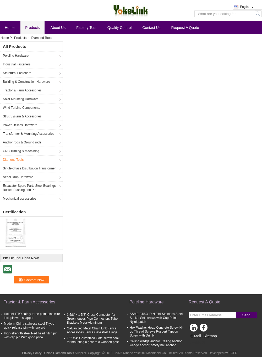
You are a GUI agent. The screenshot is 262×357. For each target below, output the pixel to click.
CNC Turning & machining (21, 151)
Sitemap (210, 336)
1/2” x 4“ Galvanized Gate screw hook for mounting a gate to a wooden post (93, 340)
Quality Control (119, 27)
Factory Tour (86, 27)
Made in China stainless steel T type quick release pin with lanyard (29, 325)
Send (246, 315)
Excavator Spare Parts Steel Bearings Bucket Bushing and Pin (29, 188)
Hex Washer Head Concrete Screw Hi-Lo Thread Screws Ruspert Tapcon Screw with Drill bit (156, 331)
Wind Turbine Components (21, 108)
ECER (233, 353)
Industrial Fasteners (16, 64)
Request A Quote (185, 27)
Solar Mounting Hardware (21, 99)
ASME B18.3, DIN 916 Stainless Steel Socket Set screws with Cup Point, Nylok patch (156, 318)
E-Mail (195, 336)
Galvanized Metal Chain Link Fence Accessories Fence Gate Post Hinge (92, 330)
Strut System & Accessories (22, 116)
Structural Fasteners (17, 73)
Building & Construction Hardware (26, 82)
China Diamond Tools (59, 353)
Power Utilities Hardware (20, 125)
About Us (58, 27)
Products (32, 27)
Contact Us (151, 27)
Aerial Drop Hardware (18, 177)
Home (9, 27)
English (247, 7)
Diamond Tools (13, 160)
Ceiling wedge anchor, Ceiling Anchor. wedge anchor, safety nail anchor (156, 343)
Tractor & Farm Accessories (22, 90)
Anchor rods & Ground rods (22, 142)
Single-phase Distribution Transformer (29, 168)
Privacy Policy (32, 353)
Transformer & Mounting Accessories (28, 134)
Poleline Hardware (16, 56)
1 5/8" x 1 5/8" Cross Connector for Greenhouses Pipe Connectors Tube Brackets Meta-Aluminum (92, 318)
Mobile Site (198, 342)
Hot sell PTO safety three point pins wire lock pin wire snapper (32, 316)
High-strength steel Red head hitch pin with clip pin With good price (30, 335)
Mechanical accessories (19, 198)
